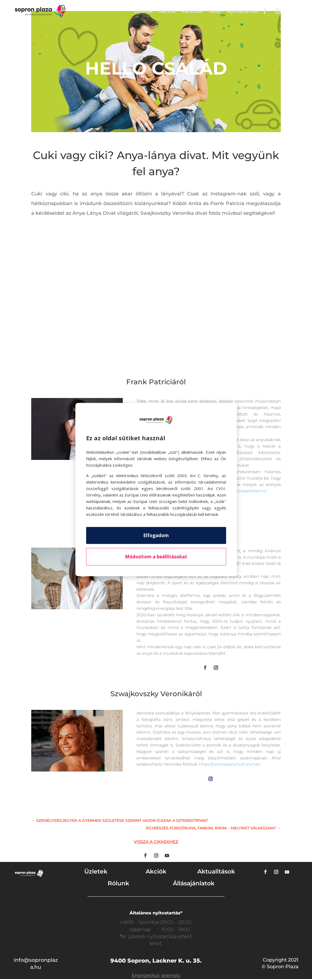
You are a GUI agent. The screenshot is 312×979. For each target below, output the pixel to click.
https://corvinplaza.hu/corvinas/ (230, 764)
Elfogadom (156, 535)
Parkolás (192, 11)
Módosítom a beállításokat (156, 557)
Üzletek (143, 11)
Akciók (167, 11)
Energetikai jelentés (156, 975)
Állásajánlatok (194, 883)
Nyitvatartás (242, 11)
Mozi (215, 11)
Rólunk (118, 883)
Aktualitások (216, 871)
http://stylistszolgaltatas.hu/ (239, 490)
